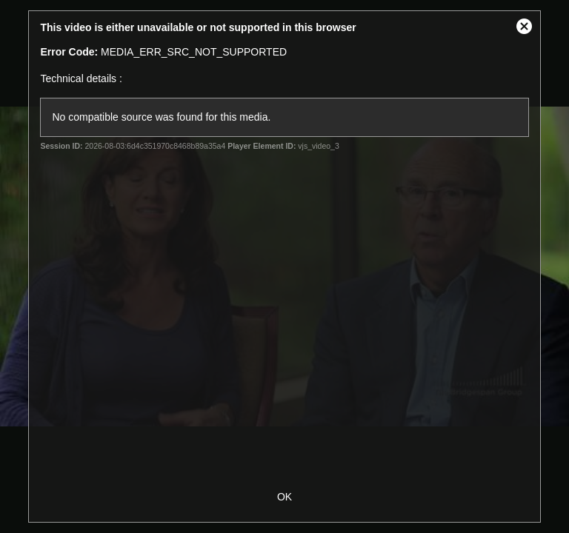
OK (284, 497)
